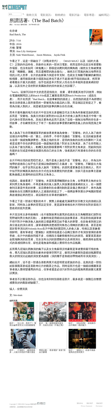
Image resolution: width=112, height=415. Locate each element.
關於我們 (90, 403)
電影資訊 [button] (46, 14)
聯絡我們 (99, 403)
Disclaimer (99, 406)
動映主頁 (31, 14)
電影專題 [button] (89, 14)
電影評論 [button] (74, 14)
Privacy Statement (86, 406)
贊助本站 (80, 403)
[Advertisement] (56, 371)
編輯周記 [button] (104, 14)
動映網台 (60, 14)
